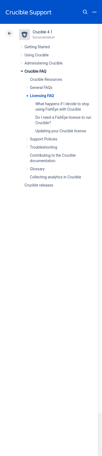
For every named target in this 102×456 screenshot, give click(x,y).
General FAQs (41, 87)
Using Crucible (36, 55)
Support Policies (43, 139)
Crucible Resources (46, 79)
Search (85, 12)
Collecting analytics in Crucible (55, 177)
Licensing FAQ (42, 96)
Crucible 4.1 (42, 32)
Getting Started (37, 47)
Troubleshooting (43, 147)
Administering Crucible (43, 63)
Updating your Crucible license (60, 131)
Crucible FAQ (35, 71)
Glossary (37, 169)
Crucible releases (38, 185)
